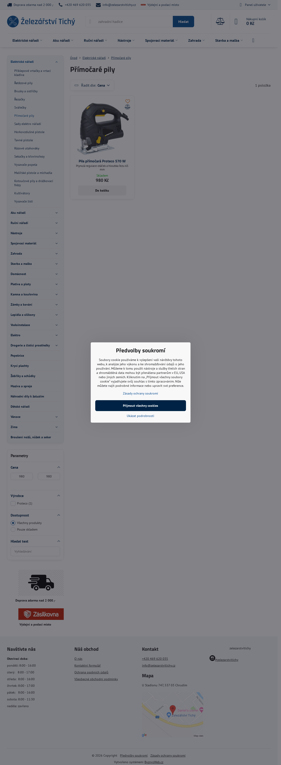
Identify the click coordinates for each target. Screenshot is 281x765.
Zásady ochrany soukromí (140, 393)
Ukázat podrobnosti (140, 416)
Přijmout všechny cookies (140, 406)
